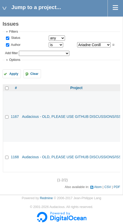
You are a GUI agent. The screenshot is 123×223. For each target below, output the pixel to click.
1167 (15, 116)
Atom (98, 187)
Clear (34, 74)
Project (76, 88)
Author (15, 45)
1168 (15, 157)
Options (14, 60)
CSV (107, 187)
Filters (13, 31)
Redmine (46, 198)
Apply (13, 74)
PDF (117, 187)
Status (15, 38)
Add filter (11, 53)
